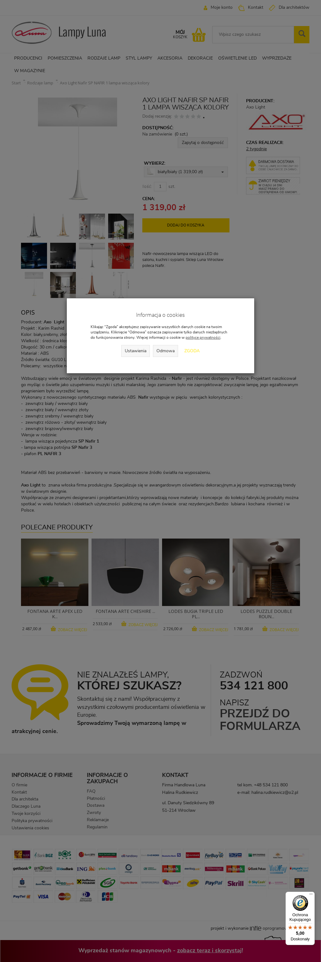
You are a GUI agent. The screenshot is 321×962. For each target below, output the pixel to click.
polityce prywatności (203, 337)
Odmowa (165, 351)
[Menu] (311, 895)
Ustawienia (135, 351)
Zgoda (192, 351)
